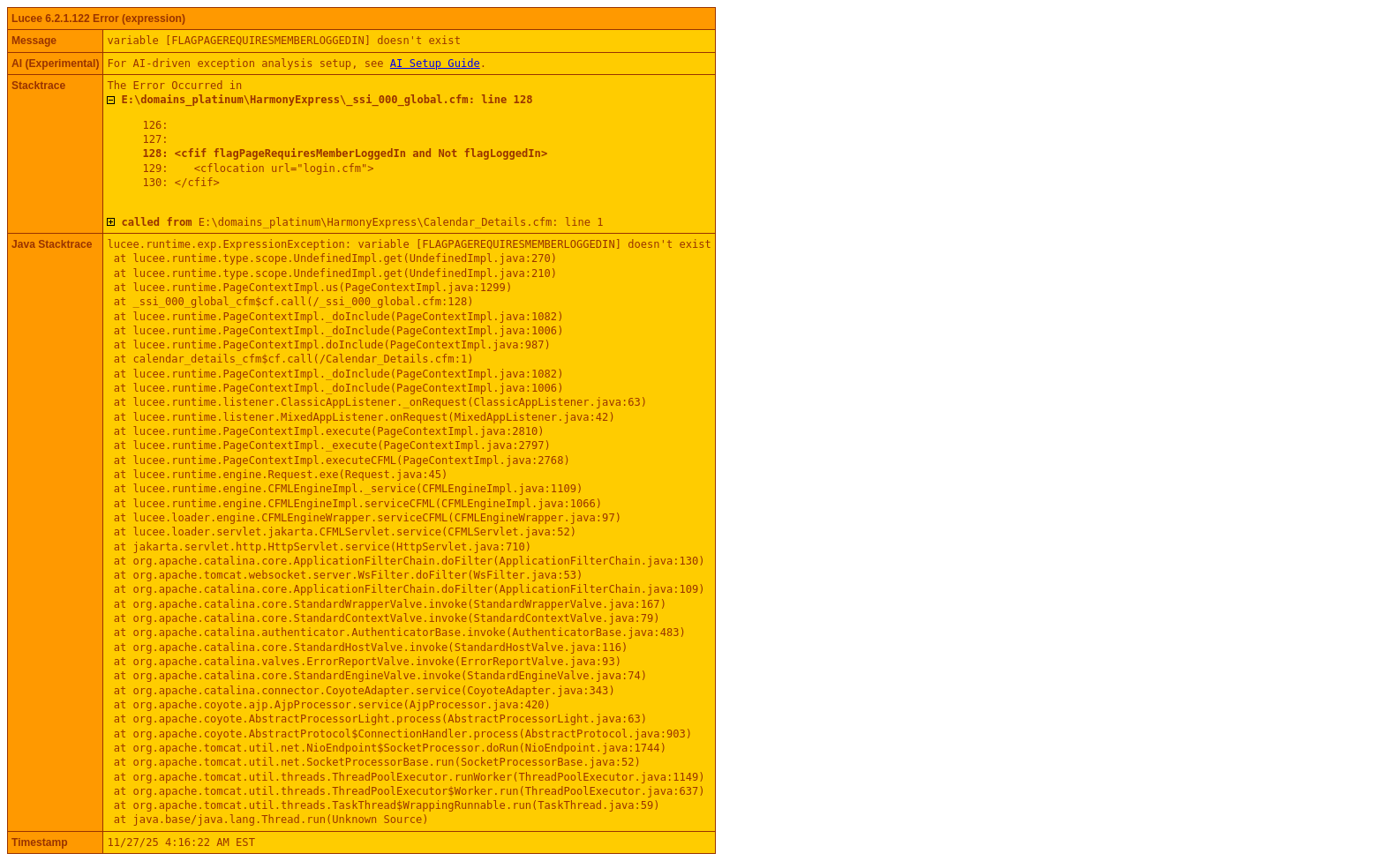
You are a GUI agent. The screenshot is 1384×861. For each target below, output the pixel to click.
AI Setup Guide (435, 63)
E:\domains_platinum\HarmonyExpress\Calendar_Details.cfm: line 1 (362, 222)
